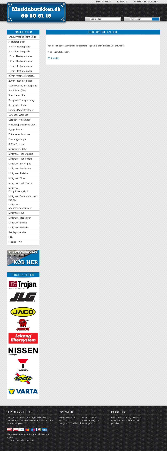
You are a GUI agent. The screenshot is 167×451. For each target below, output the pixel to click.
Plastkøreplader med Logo (22, 124)
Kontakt (122, 1)
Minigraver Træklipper (19, 217)
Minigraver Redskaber (19, 168)
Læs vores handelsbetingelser (20, 440)
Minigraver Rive (16, 213)
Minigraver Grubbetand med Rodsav (22, 198)
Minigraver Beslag (17, 222)
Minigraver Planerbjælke (20, 154)
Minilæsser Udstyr (17, 149)
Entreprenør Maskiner (19, 134)
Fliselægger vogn (17, 139)
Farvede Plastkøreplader (21, 110)
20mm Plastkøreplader (20, 80)
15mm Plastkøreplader (20, 66)
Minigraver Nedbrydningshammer (20, 206)
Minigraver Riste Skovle (20, 183)
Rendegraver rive (17, 232)
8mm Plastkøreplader (19, 51)
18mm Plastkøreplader (20, 71)
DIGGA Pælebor (16, 144)
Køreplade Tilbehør (18, 105)
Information (103, 1)
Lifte (10, 237)
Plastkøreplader (16, 41)
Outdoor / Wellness (18, 115)
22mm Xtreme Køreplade (21, 76)
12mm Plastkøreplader (20, 61)
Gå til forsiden (54, 58)
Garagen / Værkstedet (19, 119)
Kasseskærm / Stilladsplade (22, 85)
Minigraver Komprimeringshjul (18, 190)
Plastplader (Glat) (17, 95)
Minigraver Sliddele (18, 227)
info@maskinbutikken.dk (70, 423)
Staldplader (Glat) (17, 90)
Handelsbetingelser (146, 1)
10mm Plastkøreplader (20, 56)
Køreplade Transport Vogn (21, 100)
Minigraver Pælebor (18, 173)
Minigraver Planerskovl (20, 158)
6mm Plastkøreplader (19, 46)
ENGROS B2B (15, 242)
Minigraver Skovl (16, 178)
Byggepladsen (15, 129)
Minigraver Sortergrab (19, 163)
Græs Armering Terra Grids (22, 37)
